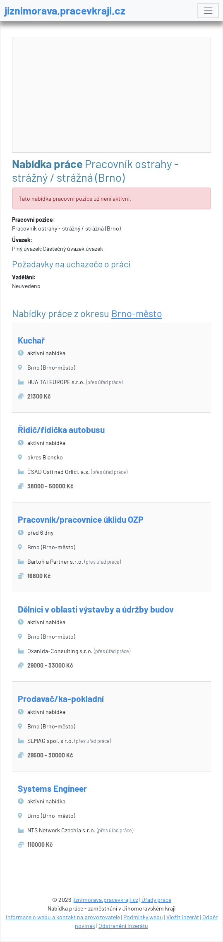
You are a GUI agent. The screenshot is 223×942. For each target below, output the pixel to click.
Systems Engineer (52, 788)
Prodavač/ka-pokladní (61, 698)
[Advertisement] (111, 95)
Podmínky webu (143, 916)
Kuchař (31, 340)
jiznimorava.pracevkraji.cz (65, 10)
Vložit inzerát (182, 916)
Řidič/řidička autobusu (61, 429)
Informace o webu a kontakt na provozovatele (63, 916)
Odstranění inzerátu (123, 925)
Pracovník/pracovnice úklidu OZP (81, 519)
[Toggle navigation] (207, 10)
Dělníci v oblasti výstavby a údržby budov (96, 609)
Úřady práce (156, 899)
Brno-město (136, 313)
